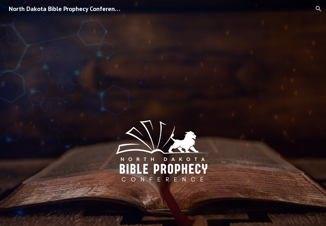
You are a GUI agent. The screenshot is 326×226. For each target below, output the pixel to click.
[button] (318, 8)
